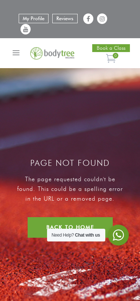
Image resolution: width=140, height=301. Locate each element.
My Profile (33, 18)
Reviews (65, 18)
